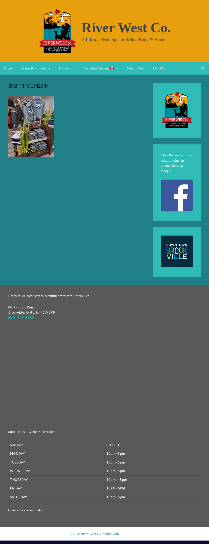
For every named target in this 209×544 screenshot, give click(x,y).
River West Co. (126, 27)
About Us (159, 68)
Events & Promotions (36, 68)
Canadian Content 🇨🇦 (103, 68)
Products (69, 68)
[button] (75, 68)
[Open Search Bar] (202, 68)
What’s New (135, 68)
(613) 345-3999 (21, 318)
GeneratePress (129, 534)
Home (8, 68)
